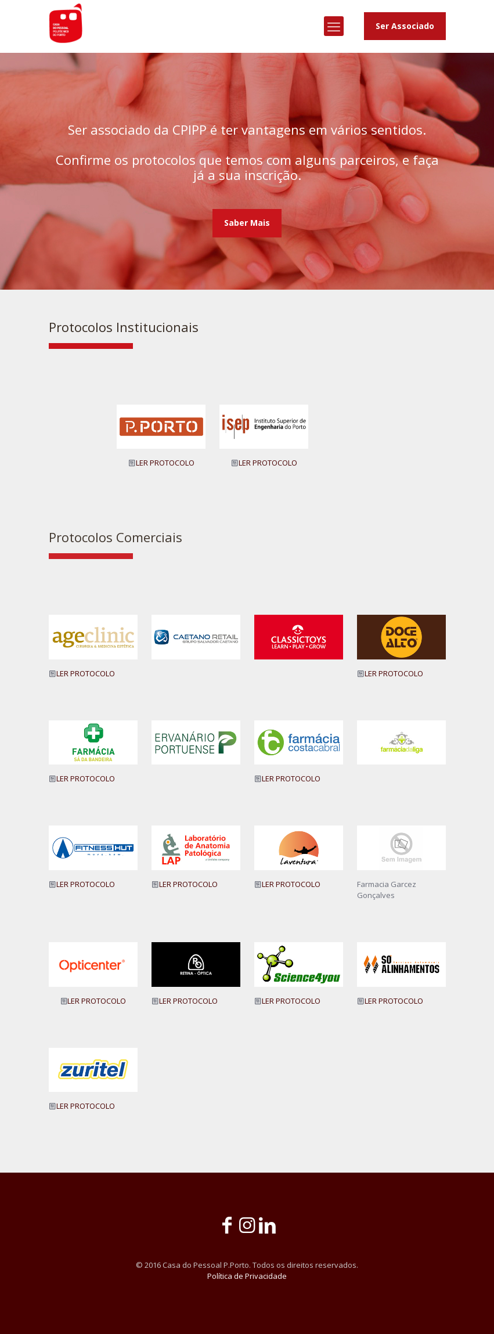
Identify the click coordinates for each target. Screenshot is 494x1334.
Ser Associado (405, 25)
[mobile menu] (334, 26)
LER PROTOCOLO (165, 462)
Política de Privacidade (247, 1276)
